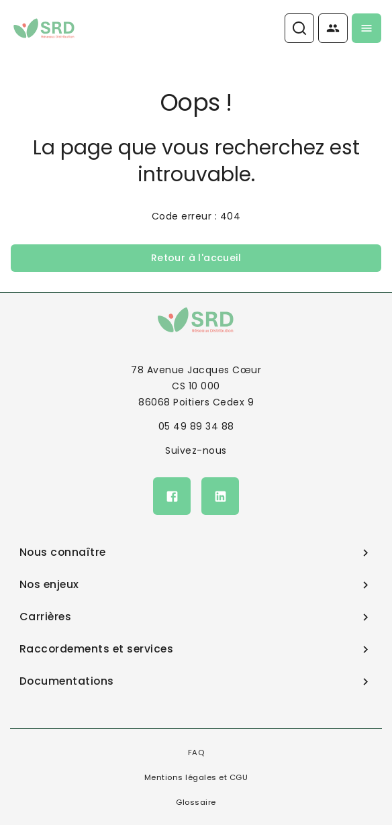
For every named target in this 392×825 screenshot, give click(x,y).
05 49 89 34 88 (196, 426)
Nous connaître (196, 552)
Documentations (196, 681)
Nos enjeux (196, 584)
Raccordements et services (196, 649)
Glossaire (196, 802)
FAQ (196, 752)
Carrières (196, 616)
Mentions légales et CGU (196, 777)
